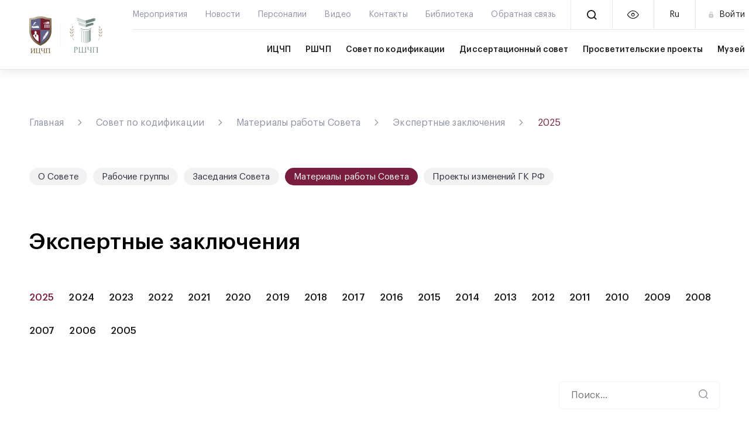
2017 (353, 297)
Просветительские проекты (643, 50)
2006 (82, 331)
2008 (698, 297)
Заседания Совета (231, 176)
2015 (429, 297)
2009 (657, 297)
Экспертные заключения (449, 122)
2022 (160, 297)
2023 (121, 297)
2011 (579, 297)
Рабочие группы (135, 176)
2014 (467, 297)
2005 (123, 331)
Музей (730, 50)
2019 (277, 297)
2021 (199, 297)
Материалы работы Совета (298, 122)
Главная (46, 122)
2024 (81, 297)
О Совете (58, 176)
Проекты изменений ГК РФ (488, 176)
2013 (505, 297)
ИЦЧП (279, 50)
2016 (391, 297)
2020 (238, 297)
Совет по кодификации (395, 50)
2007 (41, 331)
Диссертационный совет (513, 50)
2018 (315, 297)
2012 (542, 297)
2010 (617, 297)
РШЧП (318, 50)
